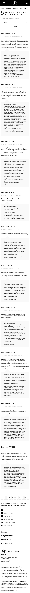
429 (25, 497)
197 (20, 497)
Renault (10, 581)
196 (17, 497)
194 (12, 497)
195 (15, 497)
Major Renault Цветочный (8, 560)
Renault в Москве (6, 8)
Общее (15, 8)
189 (10, 497)
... (7, 497)
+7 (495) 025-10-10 (5, 558)
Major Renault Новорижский (9, 557)
